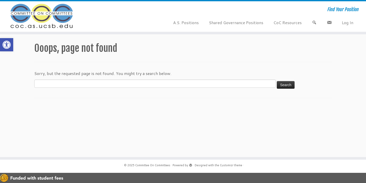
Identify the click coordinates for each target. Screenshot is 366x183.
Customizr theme (231, 165)
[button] (6, 44)
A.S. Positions (186, 22)
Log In (347, 22)
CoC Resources (287, 22)
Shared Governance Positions (236, 22)
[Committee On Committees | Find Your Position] (42, 16)
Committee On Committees (152, 165)
